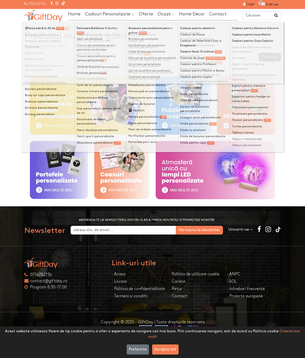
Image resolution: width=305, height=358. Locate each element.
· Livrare (119, 281)
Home (74, 14)
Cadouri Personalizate (109, 14)
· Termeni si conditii (129, 296)
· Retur (175, 289)
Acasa (34, 26)
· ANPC (233, 274)
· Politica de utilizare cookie (194, 274)
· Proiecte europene (245, 296)
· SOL (232, 281)
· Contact (178, 296)
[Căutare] (276, 15)
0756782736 (37, 3)
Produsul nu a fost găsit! (67, 26)
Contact (218, 14)
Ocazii (166, 14)
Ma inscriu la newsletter (199, 230)
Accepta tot (165, 349)
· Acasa (118, 274)
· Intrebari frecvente (246, 289)
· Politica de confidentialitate (138, 289)
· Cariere (177, 281)
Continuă (270, 57)
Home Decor (192, 14)
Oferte (146, 14)
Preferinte (138, 349)
